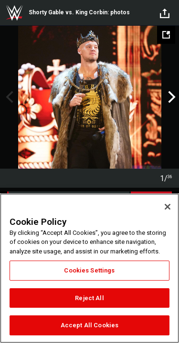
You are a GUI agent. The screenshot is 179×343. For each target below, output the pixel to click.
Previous (8, 97)
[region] (89, 268)
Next (170, 97)
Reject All (89, 298)
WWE (14, 13)
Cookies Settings (89, 270)
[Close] (167, 206)
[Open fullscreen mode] (166, 35)
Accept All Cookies (89, 325)
